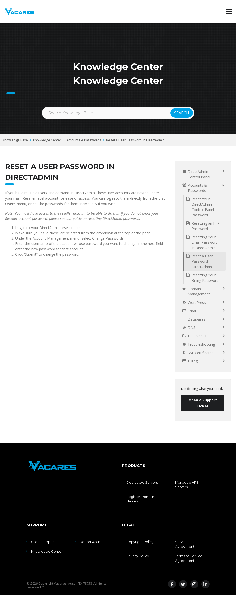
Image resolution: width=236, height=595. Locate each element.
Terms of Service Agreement (188, 558)
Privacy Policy (137, 556)
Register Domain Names (140, 499)
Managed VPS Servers (187, 484)
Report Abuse (91, 542)
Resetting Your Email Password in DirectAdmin (205, 242)
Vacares (60, 583)
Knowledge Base (15, 140)
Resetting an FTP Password (206, 226)
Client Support (43, 542)
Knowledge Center (47, 140)
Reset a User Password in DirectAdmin (135, 140)
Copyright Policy (139, 542)
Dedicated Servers (142, 482)
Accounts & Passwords (83, 140)
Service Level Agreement (186, 544)
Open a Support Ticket (202, 403)
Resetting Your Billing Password (205, 278)
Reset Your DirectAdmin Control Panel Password (203, 207)
